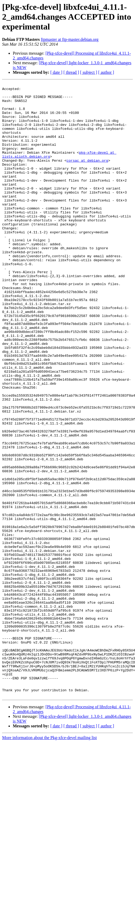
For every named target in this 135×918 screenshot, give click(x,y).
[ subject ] (88, 72)
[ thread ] (71, 72)
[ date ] (56, 72)
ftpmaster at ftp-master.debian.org (70, 39)
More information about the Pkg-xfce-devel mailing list (49, 860)
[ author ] (106, 72)
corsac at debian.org (87, 176)
